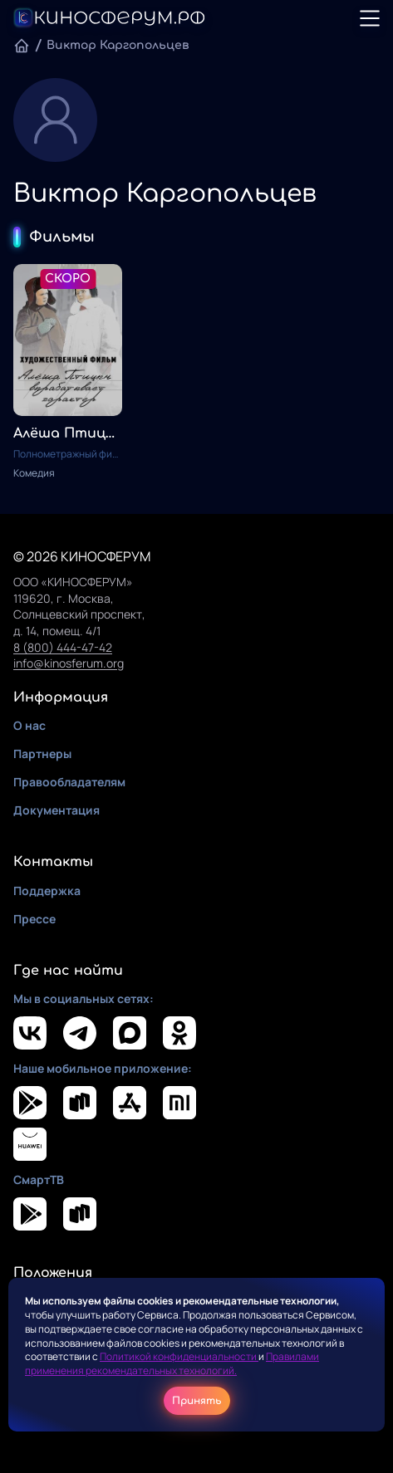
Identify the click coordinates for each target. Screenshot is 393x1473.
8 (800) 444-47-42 (62, 647)
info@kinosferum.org (68, 663)
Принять (197, 1401)
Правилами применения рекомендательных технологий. (172, 1363)
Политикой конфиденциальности (179, 1356)
